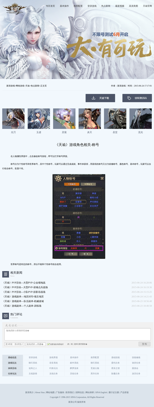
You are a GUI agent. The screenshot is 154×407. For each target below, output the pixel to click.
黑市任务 (95, 373)
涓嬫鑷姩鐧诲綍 (55, 344)
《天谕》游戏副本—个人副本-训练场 (21, 306)
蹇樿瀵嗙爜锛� (80, 344)
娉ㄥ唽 (70, 344)
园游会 (135, 368)
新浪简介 (29, 392)
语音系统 (53, 363)
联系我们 (70, 392)
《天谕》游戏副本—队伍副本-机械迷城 (23, 301)
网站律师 (89, 392)
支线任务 (53, 373)
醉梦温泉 (74, 368)
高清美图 (133, 6)
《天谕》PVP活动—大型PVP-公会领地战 (23, 282)
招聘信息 (80, 392)
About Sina (39, 392)
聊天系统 (33, 363)
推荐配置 (78, 6)
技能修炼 (136, 357)
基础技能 (115, 357)
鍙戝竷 (144, 344)
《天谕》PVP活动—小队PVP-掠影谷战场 (23, 292)
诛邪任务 (136, 363)
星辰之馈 (115, 368)
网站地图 (50, 392)
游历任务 (136, 373)
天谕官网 (147, 6)
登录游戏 (92, 6)
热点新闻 (105, 6)
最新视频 (119, 6)
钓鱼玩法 (53, 368)
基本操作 (64, 6)
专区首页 (50, 6)
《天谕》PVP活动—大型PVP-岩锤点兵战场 (25, 287)
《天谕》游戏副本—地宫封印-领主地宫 (23, 296)
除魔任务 (115, 373)
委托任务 (115, 363)
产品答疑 (124, 392)
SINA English (101, 392)
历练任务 (74, 373)
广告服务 (60, 392)
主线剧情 (33, 373)
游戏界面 (53, 357)
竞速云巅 (95, 368)
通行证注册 (114, 392)
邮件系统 (74, 363)
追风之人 (33, 368)
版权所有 (81, 402)
